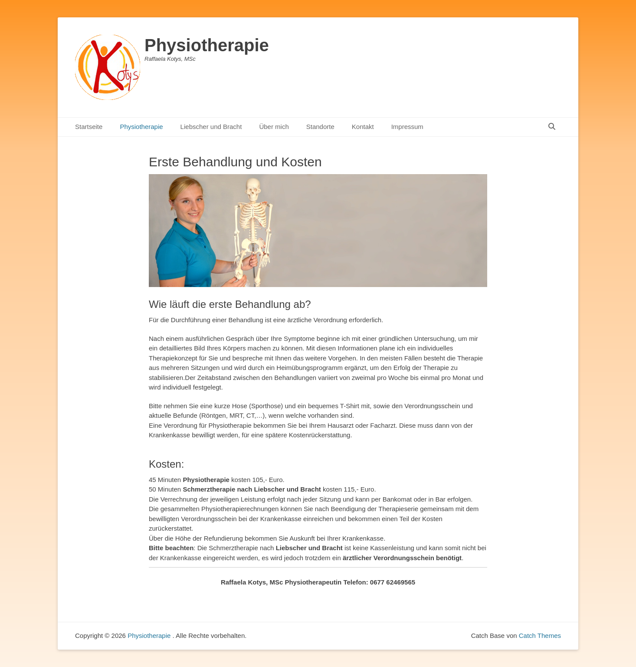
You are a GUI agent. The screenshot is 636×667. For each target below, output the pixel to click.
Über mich (273, 126)
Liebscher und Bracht (211, 126)
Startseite (88, 126)
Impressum (407, 126)
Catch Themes (540, 635)
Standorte (320, 126)
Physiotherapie (206, 45)
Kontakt (363, 126)
